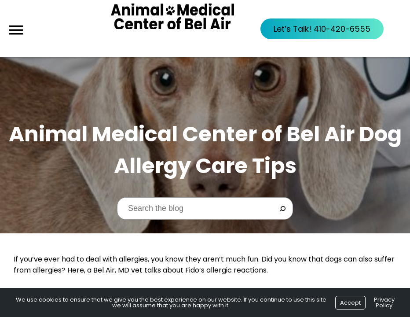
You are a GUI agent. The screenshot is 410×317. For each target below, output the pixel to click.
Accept (350, 303)
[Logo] (172, 28)
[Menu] (16, 30)
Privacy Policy (384, 302)
